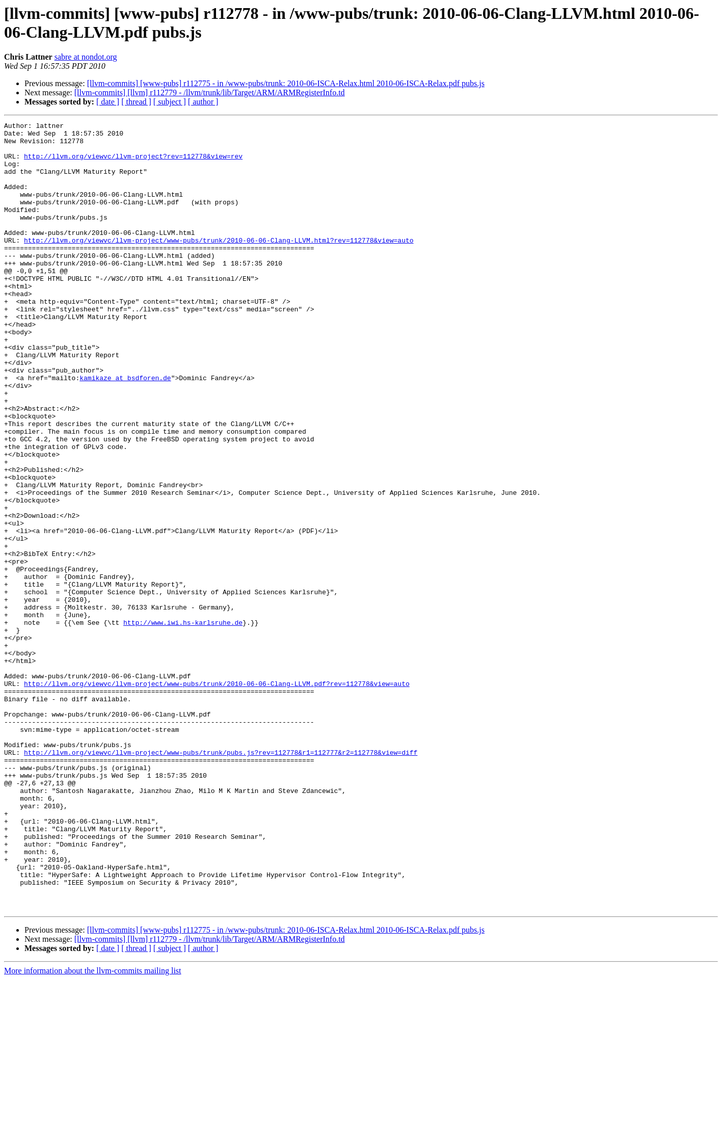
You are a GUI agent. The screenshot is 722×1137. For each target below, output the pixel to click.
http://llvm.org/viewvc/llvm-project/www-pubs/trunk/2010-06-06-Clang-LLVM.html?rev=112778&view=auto (218, 264)
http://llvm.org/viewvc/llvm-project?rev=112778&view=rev (133, 163)
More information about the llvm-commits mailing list (92, 1128)
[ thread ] (136, 101)
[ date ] (107, 101)
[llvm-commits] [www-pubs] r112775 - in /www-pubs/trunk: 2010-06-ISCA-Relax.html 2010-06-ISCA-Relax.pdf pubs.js (286, 83)
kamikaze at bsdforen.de (125, 429)
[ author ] (203, 101)
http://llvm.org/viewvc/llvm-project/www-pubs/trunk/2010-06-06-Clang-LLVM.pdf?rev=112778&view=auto (217, 796)
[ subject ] (169, 101)
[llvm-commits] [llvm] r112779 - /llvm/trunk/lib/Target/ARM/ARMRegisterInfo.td (209, 92)
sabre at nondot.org (86, 56)
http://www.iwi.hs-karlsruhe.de (183, 723)
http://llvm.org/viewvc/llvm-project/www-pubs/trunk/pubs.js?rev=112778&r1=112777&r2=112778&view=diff (220, 879)
